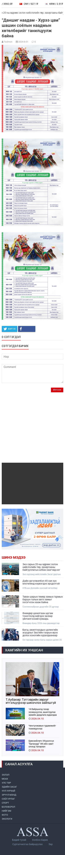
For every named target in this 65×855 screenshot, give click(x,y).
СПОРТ (5, 803)
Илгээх (57, 389)
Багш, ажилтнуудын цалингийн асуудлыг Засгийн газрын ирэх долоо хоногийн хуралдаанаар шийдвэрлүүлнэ (40, 632)
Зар (51, 844)
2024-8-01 (23, 41)
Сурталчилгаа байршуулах (27, 844)
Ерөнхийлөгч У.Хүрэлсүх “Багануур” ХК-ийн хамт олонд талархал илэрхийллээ (41, 744)
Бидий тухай (19, 840)
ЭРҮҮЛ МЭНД (9, 795)
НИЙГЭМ (6, 811)
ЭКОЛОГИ (7, 819)
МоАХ (5, 779)
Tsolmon (8, 41)
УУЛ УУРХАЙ (8, 791)
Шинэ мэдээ (13, 557)
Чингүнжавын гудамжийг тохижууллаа (42, 727)
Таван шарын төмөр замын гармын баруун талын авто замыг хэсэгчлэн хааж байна (43, 599)
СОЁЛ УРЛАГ (8, 799)
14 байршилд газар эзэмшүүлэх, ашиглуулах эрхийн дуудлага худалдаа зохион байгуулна (43, 712)
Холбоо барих (40, 840)
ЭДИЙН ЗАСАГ (9, 787)
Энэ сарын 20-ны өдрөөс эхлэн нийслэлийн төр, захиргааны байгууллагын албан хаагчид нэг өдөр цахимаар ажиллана (41, 567)
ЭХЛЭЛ (5, 775)
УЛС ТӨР (6, 783)
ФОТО (5, 815)
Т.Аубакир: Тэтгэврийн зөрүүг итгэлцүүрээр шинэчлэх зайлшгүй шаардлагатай (31, 701)
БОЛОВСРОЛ (8, 807)
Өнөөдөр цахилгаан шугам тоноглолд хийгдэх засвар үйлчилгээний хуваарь (38, 616)
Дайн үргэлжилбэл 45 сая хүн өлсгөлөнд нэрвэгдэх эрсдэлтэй (41, 582)
